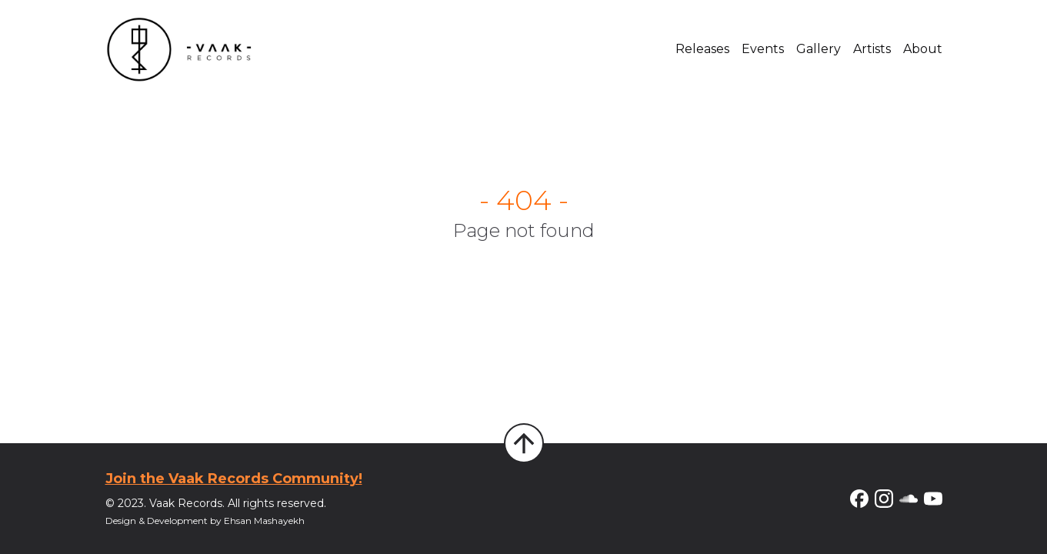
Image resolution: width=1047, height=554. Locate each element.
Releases (702, 49)
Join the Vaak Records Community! (233, 478)
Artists (872, 49)
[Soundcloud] (908, 498)
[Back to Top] (524, 443)
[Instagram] (884, 498)
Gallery (818, 49)
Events (763, 49)
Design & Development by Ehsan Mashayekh (205, 520)
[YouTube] (933, 498)
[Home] (179, 49)
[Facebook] (859, 498)
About (922, 49)
